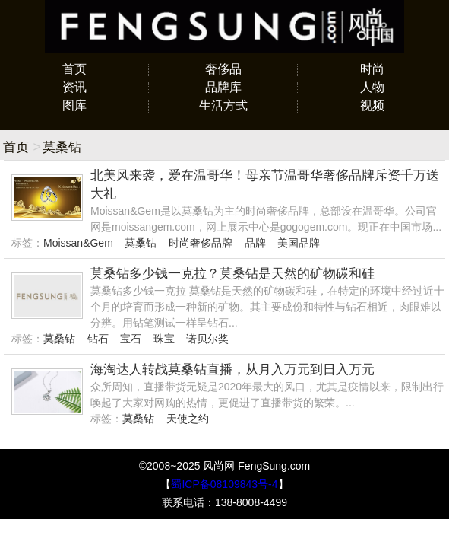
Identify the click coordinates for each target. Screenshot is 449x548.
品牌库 (223, 87)
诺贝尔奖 (207, 339)
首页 (74, 68)
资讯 (74, 87)
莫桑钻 (141, 243)
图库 (74, 105)
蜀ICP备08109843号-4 (224, 484)
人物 (372, 87)
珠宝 (164, 339)
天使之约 (187, 419)
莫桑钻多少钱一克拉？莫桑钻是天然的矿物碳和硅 (232, 273)
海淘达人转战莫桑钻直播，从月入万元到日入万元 (232, 369)
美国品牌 (298, 243)
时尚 (372, 68)
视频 (372, 105)
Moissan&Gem (78, 243)
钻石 (98, 339)
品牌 (255, 243)
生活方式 (223, 105)
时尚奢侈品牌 (200, 243)
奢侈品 (223, 68)
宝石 (130, 339)
